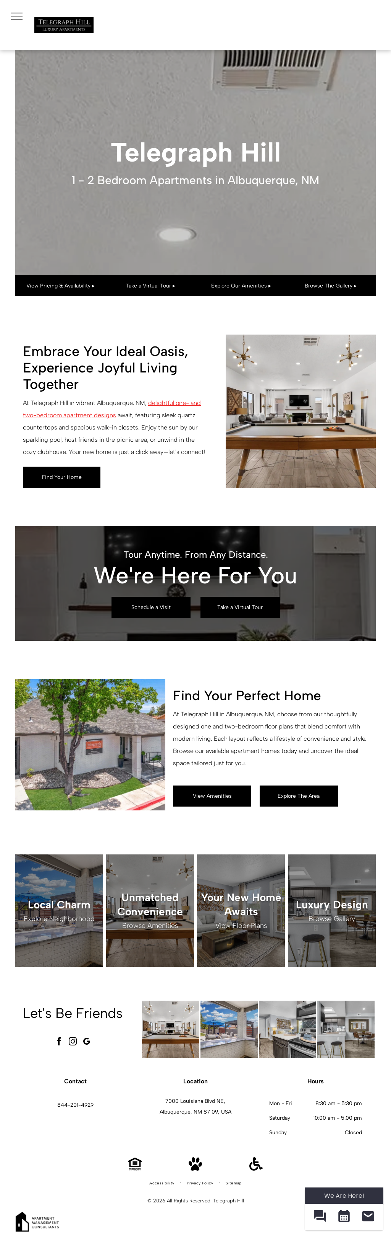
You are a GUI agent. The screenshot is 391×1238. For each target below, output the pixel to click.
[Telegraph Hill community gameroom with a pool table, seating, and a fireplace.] (170, 1029)
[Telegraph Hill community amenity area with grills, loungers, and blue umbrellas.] (229, 1029)
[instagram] (72, 1042)
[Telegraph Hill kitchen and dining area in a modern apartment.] (346, 1029)
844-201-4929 (75, 1105)
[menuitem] (162, 1183)
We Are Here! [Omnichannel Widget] (344, 1195)
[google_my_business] (86, 1042)
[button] (320, 1217)
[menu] (17, 16)
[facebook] (59, 1042)
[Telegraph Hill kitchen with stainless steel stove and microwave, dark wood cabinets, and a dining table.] (287, 1029)
